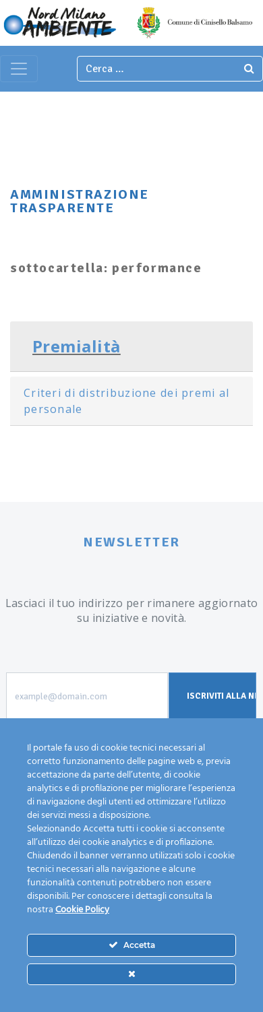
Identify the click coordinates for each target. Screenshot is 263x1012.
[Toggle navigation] (19, 68)
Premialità (76, 346)
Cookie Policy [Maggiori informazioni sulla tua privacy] (82, 910)
